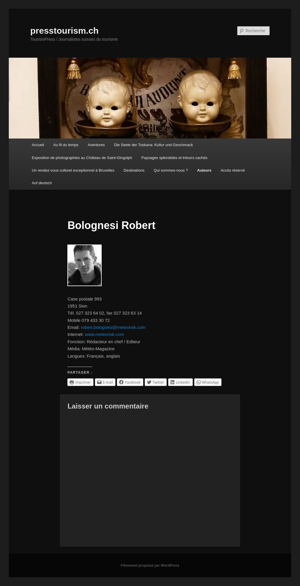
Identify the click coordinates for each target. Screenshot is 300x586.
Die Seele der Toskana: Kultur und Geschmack (153, 145)
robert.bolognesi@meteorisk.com (113, 327)
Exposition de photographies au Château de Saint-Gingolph (82, 158)
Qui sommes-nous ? (171, 170)
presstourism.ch (64, 30)
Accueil (38, 145)
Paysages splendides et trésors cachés (174, 158)
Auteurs (204, 170)
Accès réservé (233, 170)
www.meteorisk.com (104, 334)
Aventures (96, 145)
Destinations (134, 170)
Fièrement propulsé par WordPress (150, 565)
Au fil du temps (66, 145)
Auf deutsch (42, 183)
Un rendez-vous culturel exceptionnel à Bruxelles (73, 170)
